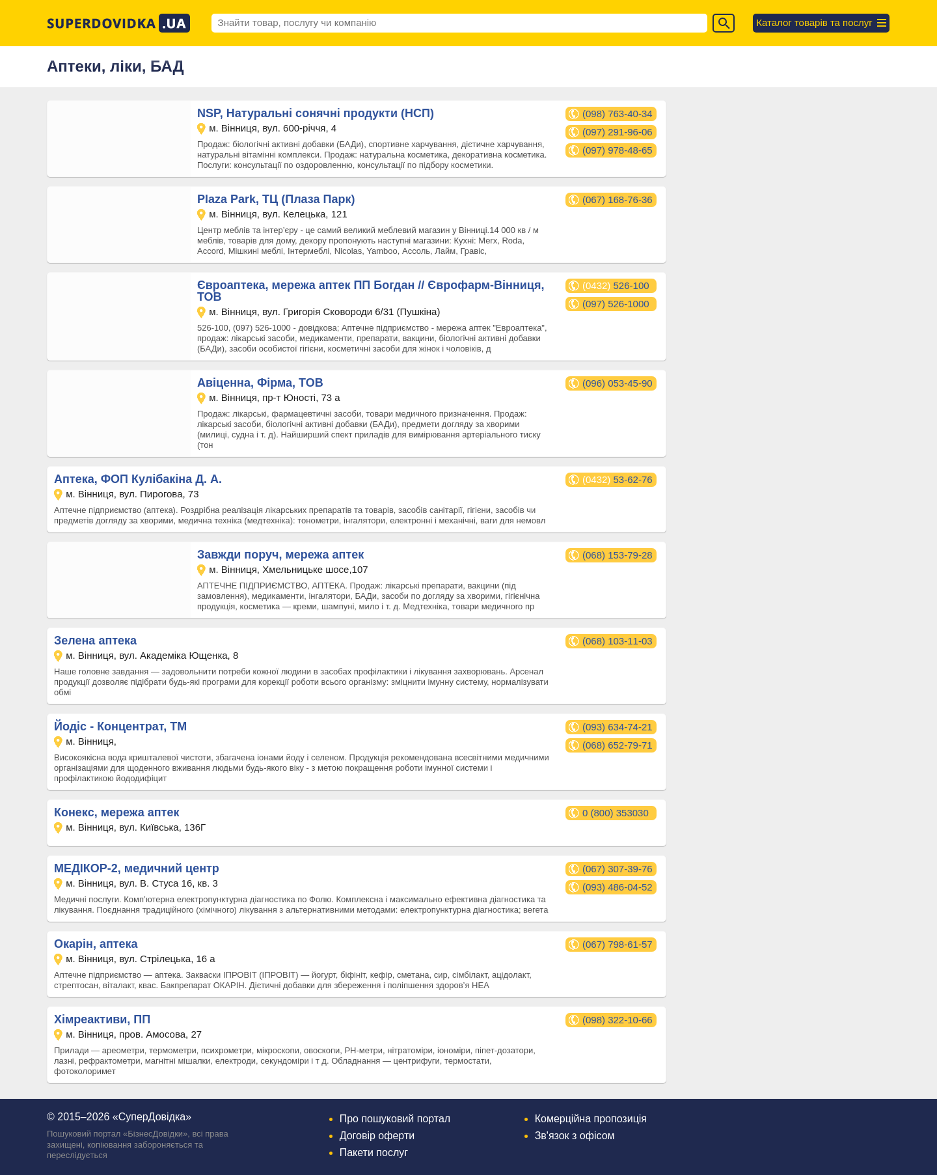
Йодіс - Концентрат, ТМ (120, 726)
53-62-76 (617, 479)
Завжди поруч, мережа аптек (280, 554)
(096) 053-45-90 (617, 383)
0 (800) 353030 (615, 812)
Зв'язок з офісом (575, 1135)
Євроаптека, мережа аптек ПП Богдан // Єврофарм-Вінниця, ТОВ (370, 291)
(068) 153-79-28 (617, 554)
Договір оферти (377, 1135)
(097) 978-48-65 (617, 150)
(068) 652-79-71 (617, 745)
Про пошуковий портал (395, 1118)
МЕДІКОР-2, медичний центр (136, 868)
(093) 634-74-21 (617, 726)
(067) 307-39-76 (617, 868)
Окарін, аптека (96, 943)
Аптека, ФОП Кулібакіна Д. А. (138, 479)
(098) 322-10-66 (617, 1019)
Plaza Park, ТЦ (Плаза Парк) (276, 199)
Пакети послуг (374, 1152)
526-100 (615, 285)
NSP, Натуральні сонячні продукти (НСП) (315, 113)
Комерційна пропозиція (591, 1118)
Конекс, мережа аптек (116, 812)
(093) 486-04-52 (617, 886)
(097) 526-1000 (615, 303)
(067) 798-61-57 (617, 944)
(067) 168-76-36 (617, 199)
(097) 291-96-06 (617, 131)
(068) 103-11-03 (617, 640)
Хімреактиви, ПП (102, 1019)
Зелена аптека (95, 640)
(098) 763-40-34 (617, 113)
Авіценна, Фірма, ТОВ (260, 382)
